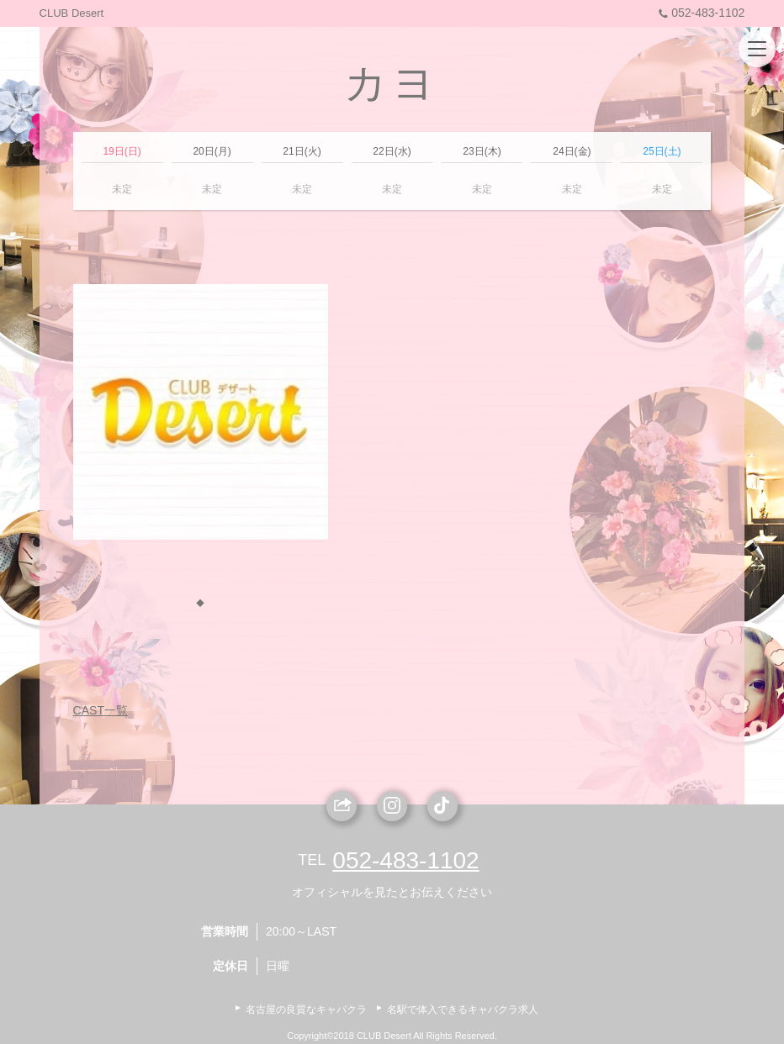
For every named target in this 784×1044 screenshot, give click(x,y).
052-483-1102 (699, 12)
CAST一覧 (100, 710)
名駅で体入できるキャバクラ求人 (462, 1009)
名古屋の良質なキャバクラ (306, 1009)
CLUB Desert (72, 13)
